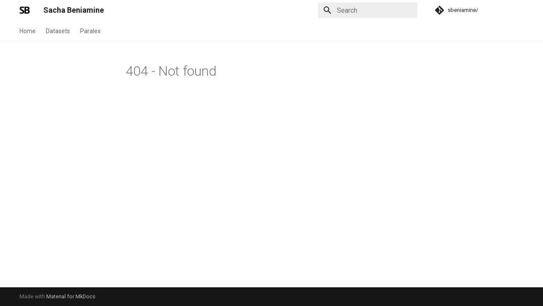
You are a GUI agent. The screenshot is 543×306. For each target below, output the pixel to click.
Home (28, 31)
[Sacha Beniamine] (24, 10)
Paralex (90, 31)
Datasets (58, 31)
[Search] (367, 10)
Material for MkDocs (70, 296)
